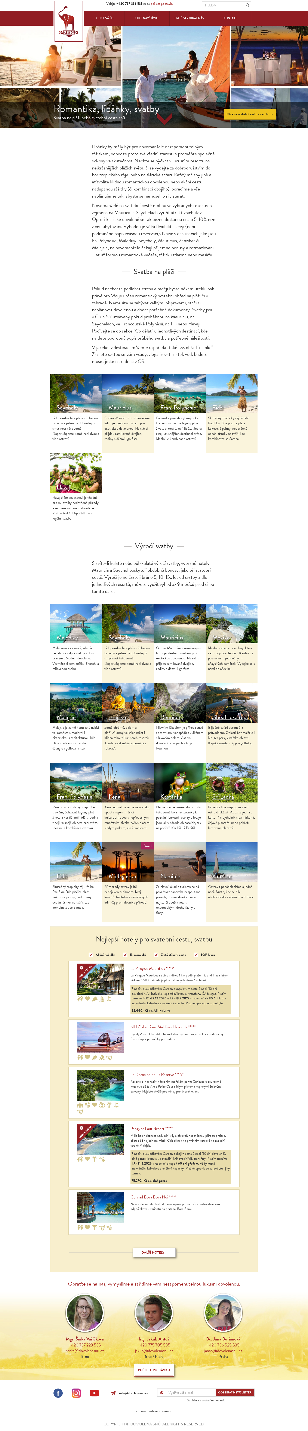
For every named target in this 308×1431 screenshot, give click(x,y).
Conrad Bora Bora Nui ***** (153, 1197)
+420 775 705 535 (154, 1345)
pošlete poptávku (162, 3)
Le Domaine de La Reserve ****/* (157, 1074)
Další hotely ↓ (154, 1252)
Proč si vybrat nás (189, 18)
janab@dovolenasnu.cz (223, 1350)
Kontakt (230, 18)
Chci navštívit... (147, 18)
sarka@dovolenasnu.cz (85, 1350)
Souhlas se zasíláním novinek (206, 1400)
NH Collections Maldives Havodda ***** (163, 1027)
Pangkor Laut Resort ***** (151, 1128)
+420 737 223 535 (85, 1345)
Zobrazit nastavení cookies (153, 1411)
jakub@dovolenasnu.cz (154, 1350)
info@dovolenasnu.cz (132, 1393)
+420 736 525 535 (223, 1345)
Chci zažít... (105, 18)
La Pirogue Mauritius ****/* (152, 968)
